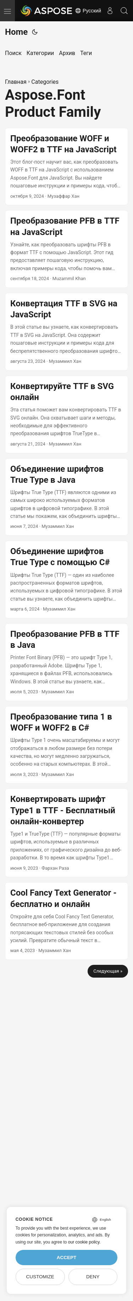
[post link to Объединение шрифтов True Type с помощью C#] (66, 579)
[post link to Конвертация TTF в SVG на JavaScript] (66, 331)
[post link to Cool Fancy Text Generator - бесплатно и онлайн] (66, 921)
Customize (40, 1276)
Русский (88, 10)
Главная (16, 81)
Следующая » (107, 971)
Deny (93, 1276)
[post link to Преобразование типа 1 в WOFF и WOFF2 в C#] (66, 744)
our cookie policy (84, 1242)
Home (16, 32)
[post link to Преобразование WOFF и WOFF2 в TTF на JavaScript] (66, 166)
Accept (67, 1257)
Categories (45, 81)
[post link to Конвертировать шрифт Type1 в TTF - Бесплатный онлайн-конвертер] (66, 833)
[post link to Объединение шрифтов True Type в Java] (66, 497)
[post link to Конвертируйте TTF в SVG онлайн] (66, 414)
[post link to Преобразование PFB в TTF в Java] (66, 662)
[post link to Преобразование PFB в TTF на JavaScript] (66, 249)
